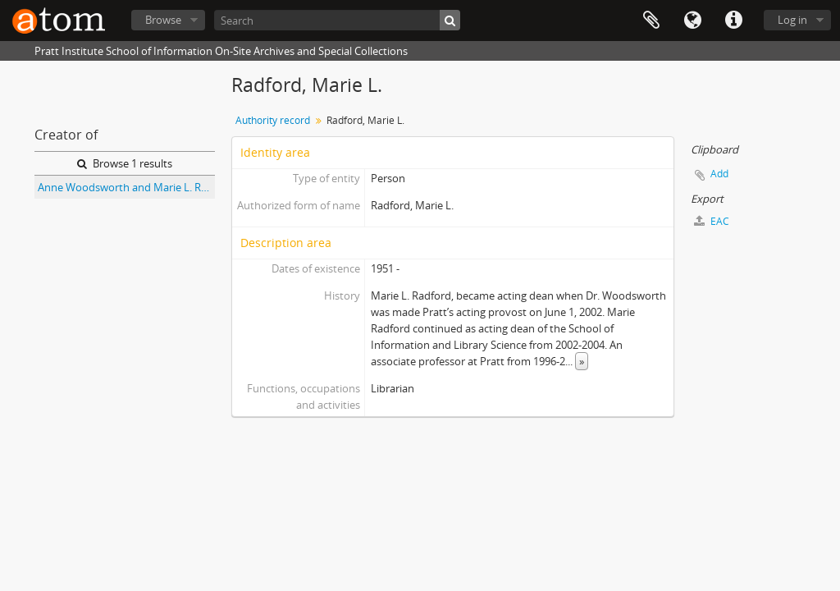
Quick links (733, 20)
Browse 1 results (124, 163)
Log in (792, 19)
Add (719, 174)
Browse (163, 19)
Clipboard (651, 20)
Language (692, 20)
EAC (711, 221)
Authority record (272, 120)
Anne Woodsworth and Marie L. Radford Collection (126, 187)
